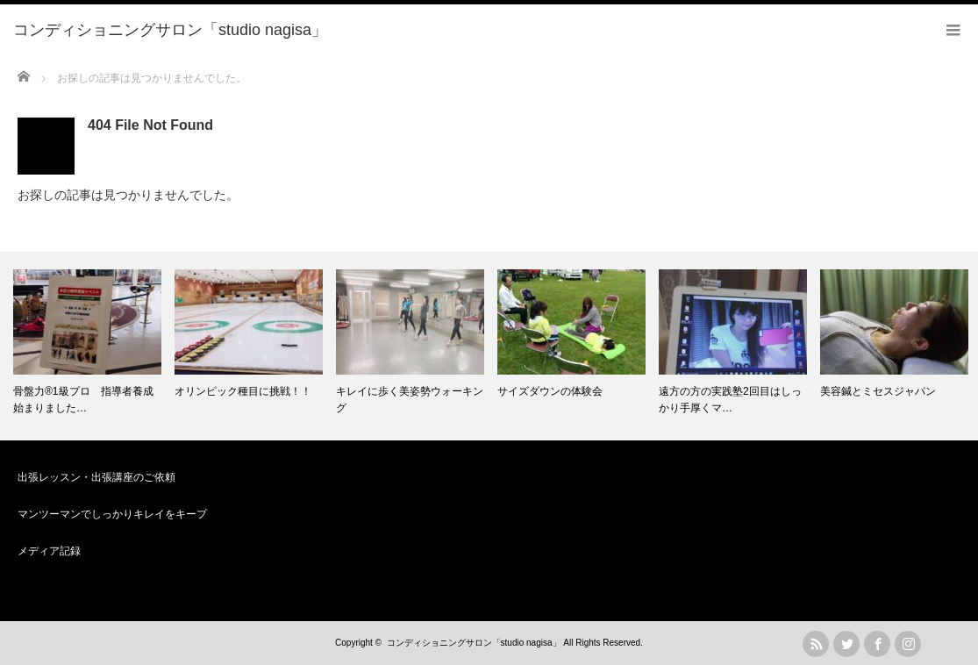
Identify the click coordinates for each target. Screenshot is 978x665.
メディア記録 (49, 551)
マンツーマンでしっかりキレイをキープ (112, 514)
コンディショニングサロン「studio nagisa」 (474, 642)
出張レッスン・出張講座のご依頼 (96, 477)
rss (816, 644)
